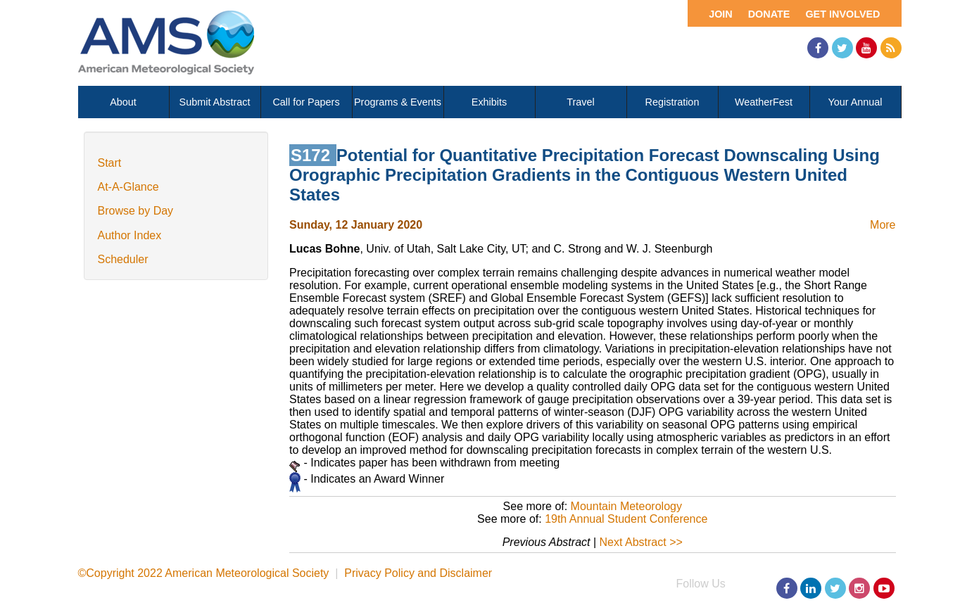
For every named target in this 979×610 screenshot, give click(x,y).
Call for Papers (305, 102)
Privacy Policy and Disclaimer (418, 573)
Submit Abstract (215, 102)
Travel (580, 102)
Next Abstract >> (641, 542)
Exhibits (489, 102)
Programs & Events (397, 102)
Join (721, 14)
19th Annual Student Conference (626, 519)
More (882, 225)
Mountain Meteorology (626, 506)
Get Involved (842, 14)
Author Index (130, 235)
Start (110, 163)
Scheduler (123, 259)
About (123, 102)
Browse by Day (136, 211)
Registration (672, 102)
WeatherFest (763, 102)
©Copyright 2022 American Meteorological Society (203, 573)
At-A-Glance (128, 187)
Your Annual (855, 102)
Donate (769, 14)
